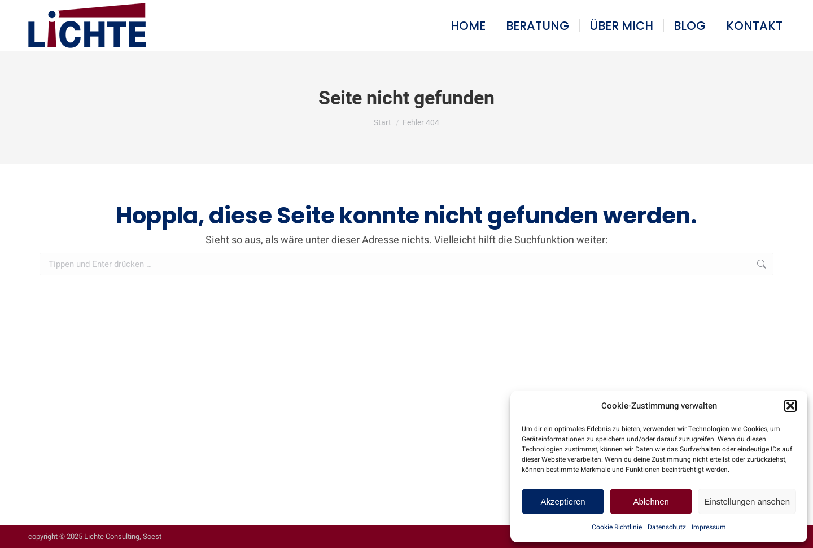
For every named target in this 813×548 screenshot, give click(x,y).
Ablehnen (650, 501)
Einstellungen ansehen (747, 501)
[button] (790, 405)
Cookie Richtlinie (617, 527)
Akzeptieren (562, 501)
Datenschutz (667, 527)
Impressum (709, 527)
